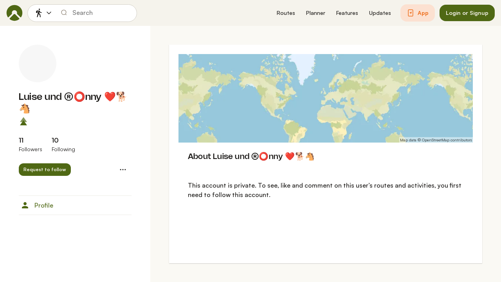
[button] (286, 13)
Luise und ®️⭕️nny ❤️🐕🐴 (73, 103)
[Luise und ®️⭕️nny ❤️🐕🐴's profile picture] (37, 63)
